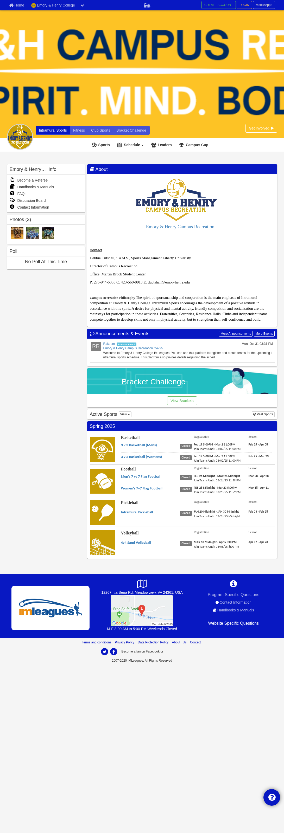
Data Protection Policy (153, 642)
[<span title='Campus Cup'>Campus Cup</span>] (194, 145)
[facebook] (114, 652)
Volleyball (130, 533)
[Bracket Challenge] (131, 130)
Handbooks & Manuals (32, 187)
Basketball (130, 437)
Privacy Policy (124, 642)
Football (128, 469)
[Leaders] (162, 145)
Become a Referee (29, 180)
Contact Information (29, 207)
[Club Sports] (100, 130)
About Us (179, 642)
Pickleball (130, 502)
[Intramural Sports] (53, 130)
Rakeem (109, 344)
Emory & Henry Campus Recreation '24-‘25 (133, 348)
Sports (104, 145)
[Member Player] (147, 4)
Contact (195, 642)
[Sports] (101, 145)
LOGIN (244, 5)
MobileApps (264, 5)
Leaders (165, 145)
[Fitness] (79, 130)
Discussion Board (28, 200)
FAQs (18, 194)
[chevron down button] (82, 5)
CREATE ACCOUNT (218, 5)
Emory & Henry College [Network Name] (53, 5)
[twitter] (104, 652)
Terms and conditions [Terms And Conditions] (96, 642)
